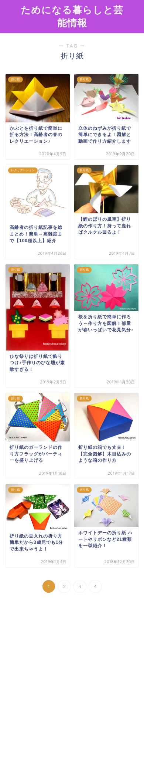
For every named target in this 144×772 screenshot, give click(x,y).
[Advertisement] (72, 689)
